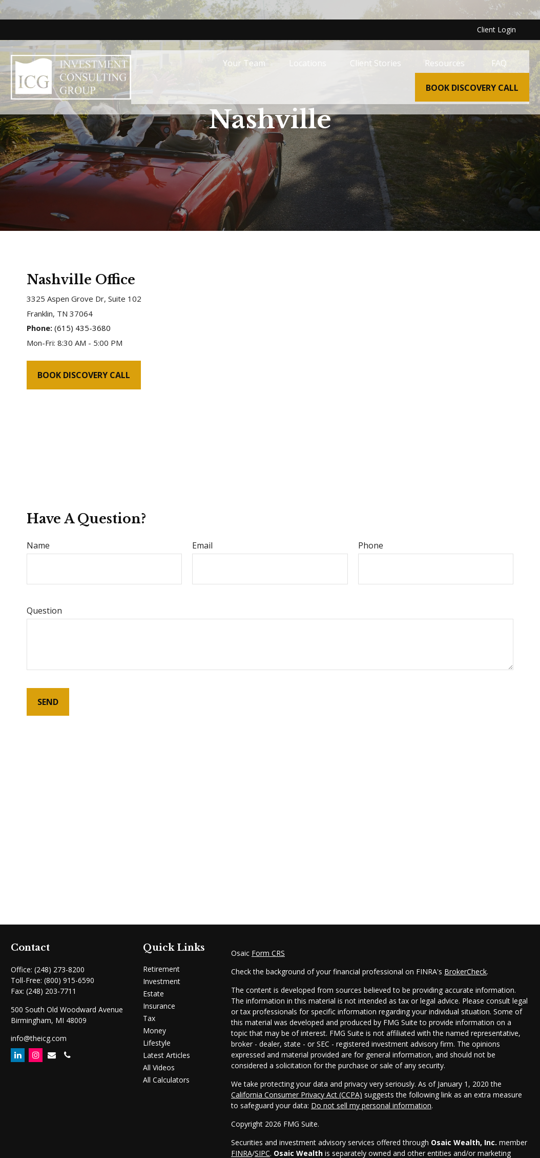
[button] (244, 43)
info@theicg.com (39, 1038)
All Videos (159, 1067)
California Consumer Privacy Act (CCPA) (296, 1095)
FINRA (241, 1153)
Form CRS (268, 953)
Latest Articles (166, 1055)
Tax (149, 1018)
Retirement (161, 969)
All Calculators (166, 1080)
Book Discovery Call (83, 375)
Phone (370, 545)
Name (38, 545)
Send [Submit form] (47, 702)
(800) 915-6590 (69, 980)
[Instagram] (36, 1055)
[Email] (51, 1055)
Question (44, 610)
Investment (161, 981)
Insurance (159, 1006)
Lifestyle (157, 1043)
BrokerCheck (465, 971)
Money (154, 1030)
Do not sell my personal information (371, 1105)
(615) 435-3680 (82, 328)
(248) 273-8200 (59, 969)
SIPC (262, 1153)
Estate (153, 993)
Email (202, 545)
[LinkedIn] (18, 1055)
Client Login (496, 10)
